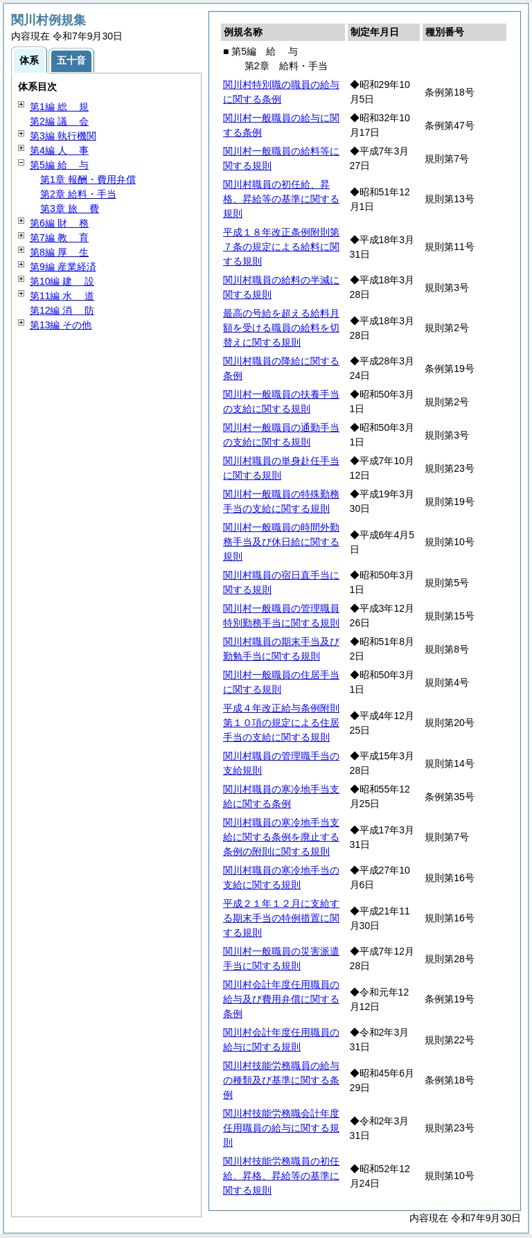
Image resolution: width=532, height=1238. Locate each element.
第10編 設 (62, 281)
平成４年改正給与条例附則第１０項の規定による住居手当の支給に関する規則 (281, 722)
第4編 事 (59, 150)
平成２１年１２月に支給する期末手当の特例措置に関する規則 (281, 918)
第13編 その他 (60, 324)
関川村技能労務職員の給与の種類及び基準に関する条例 (281, 1080)
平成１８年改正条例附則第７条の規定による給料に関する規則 (281, 247)
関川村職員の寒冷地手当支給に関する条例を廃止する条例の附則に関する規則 (281, 837)
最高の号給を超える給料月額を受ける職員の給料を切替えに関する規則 (281, 328)
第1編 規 (59, 106)
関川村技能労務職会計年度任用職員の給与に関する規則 (281, 1128)
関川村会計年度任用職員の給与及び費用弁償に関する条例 (281, 999)
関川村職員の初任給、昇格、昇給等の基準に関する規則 (281, 199)
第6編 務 (59, 223)
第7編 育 (59, 237)
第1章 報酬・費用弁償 (88, 179)
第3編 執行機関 (63, 135)
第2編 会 (59, 121)
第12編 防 (62, 310)
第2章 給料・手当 (78, 194)
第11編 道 (62, 295)
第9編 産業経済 (63, 266)
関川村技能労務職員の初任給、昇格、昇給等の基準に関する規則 (281, 1176)
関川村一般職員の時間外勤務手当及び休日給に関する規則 (281, 542)
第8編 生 (59, 252)
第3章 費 (69, 208)
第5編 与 (59, 164)
